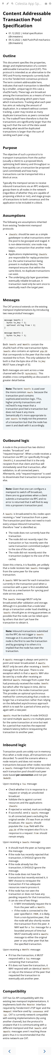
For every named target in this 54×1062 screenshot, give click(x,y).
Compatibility (14, 991)
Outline (9, 55)
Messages (11, 300)
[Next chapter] (44, 1051)
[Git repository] (50, 3)
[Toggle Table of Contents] (3, 3)
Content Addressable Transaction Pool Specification (27, 19)
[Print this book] (46, 3)
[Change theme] (7, 3)
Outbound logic (16, 440)
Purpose (10, 147)
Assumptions (14, 215)
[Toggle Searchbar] (12, 3)
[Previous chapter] (9, 1051)
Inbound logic (14, 744)
